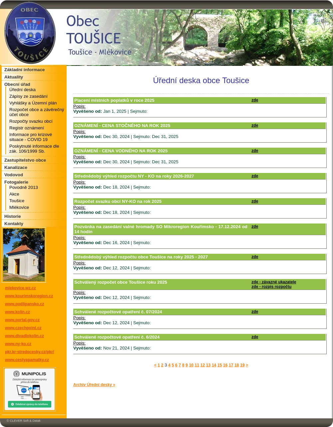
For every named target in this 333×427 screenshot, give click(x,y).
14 (214, 365)
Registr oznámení (26, 127)
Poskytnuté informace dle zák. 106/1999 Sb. (34, 149)
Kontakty (13, 223)
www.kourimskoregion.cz (29, 296)
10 (191, 365)
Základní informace (24, 69)
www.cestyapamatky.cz (27, 359)
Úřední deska (22, 89)
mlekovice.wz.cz (20, 288)
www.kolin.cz (17, 312)
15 (219, 365)
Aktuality (13, 76)
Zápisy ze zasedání (28, 96)
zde (254, 100)
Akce (14, 194)
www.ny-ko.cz (18, 344)
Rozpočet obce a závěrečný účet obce (36, 112)
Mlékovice (19, 207)
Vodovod (13, 174)
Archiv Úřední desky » (94, 384)
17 (231, 365)
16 (225, 365)
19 (242, 365)
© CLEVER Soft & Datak (24, 420)
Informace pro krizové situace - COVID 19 (30, 137)
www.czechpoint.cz (23, 328)
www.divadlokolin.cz (24, 336)
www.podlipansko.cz (24, 304)
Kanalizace (15, 167)
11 (197, 365)
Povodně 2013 (23, 187)
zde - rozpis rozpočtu (271, 286)
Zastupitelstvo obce (25, 160)
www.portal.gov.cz (22, 320)
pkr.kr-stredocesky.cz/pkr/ (29, 352)
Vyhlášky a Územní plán (33, 102)
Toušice (16, 200)
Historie (12, 216)
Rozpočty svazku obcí (31, 121)
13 (208, 365)
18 (236, 365)
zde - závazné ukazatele (273, 282)
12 (202, 365)
